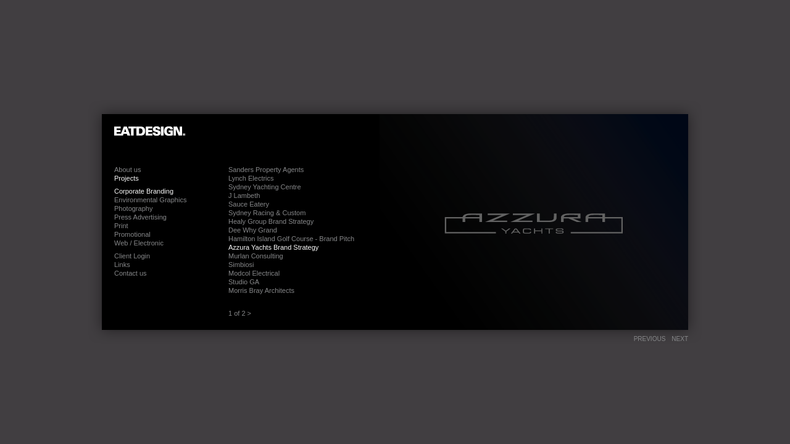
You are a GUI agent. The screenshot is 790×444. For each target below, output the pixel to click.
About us (127, 169)
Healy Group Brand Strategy (271, 221)
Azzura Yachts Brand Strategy (273, 247)
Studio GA (243, 282)
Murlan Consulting (255, 256)
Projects (126, 178)
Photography (133, 208)
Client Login (132, 256)
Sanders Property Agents (266, 169)
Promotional (132, 234)
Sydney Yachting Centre (264, 187)
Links (122, 264)
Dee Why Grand (252, 230)
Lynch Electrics (251, 178)
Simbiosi (241, 264)
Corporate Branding (143, 191)
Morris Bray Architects (261, 290)
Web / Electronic (139, 243)
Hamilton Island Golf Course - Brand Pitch (291, 238)
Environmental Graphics (150, 200)
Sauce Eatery (248, 204)
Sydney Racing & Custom (267, 212)
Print (121, 225)
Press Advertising (140, 217)
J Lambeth (244, 195)
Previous (650, 338)
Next (680, 338)
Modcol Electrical (254, 273)
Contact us (130, 273)
